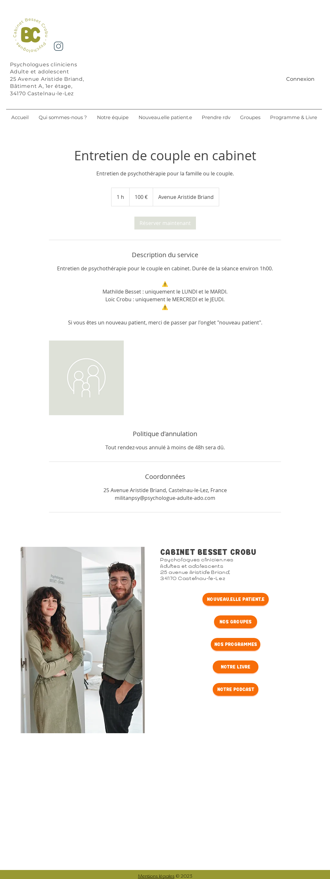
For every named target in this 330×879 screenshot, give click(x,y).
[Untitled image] (86, 378)
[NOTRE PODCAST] (235, 689)
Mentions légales (156, 876)
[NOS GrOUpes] (235, 621)
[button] (112, 117)
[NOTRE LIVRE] (235, 666)
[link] (165, 223)
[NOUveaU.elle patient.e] (235, 599)
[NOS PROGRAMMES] (235, 644)
